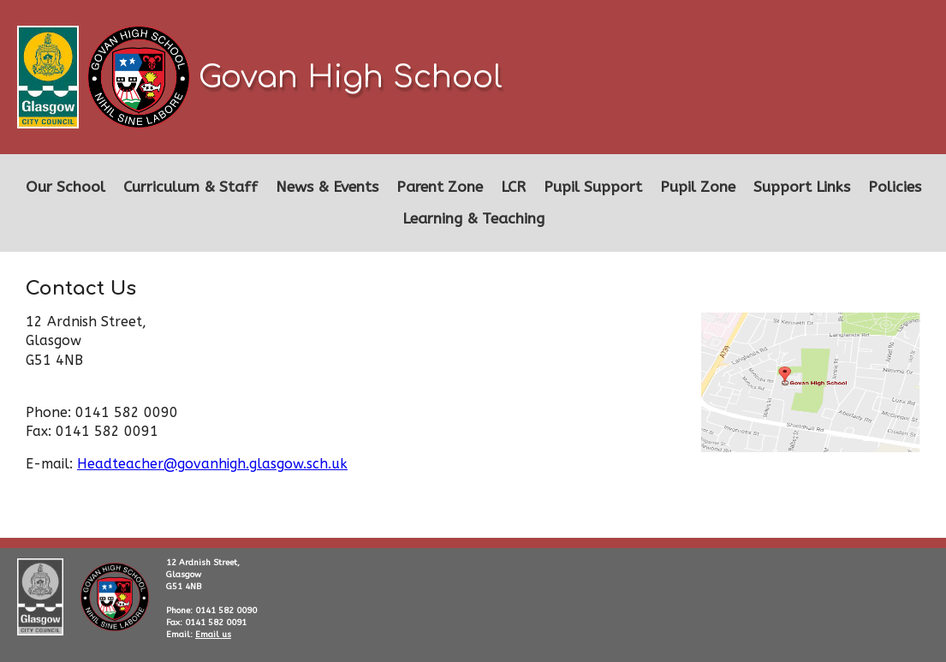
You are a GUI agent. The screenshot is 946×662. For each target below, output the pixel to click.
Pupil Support (593, 187)
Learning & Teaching (473, 219)
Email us (213, 634)
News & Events (327, 187)
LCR (513, 187)
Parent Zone (439, 187)
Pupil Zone (697, 187)
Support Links (801, 187)
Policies (894, 187)
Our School (65, 187)
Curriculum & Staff (190, 187)
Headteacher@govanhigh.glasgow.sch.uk (212, 464)
